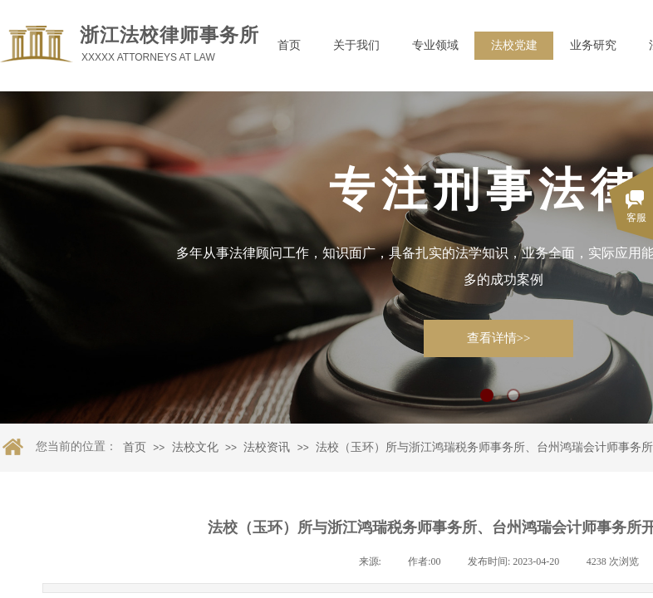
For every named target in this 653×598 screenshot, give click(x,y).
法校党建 (514, 45)
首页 (289, 45)
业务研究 (593, 45)
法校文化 (195, 447)
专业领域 (435, 45)
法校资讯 (266, 447)
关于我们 (356, 45)
